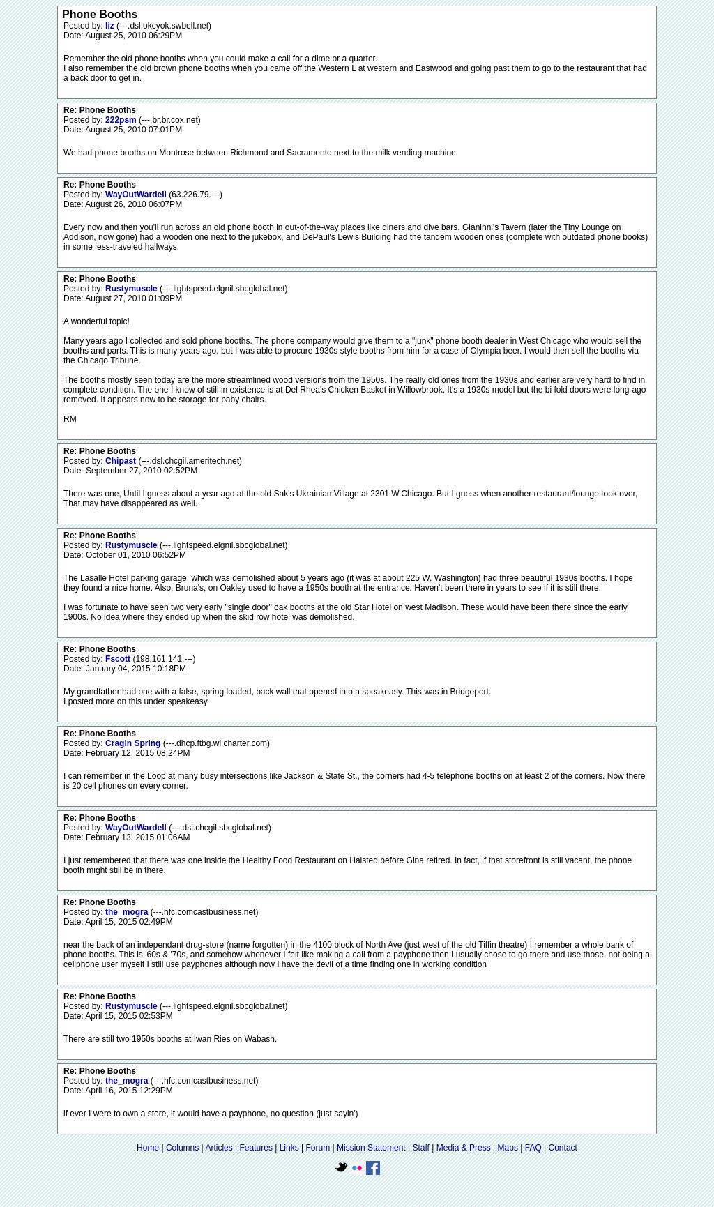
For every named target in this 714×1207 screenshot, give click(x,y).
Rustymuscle (132, 289)
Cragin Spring (134, 743)
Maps (508, 1148)
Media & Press (463, 1148)
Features (256, 1148)
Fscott (118, 659)
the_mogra (128, 912)
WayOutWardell (137, 194)
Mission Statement (371, 1148)
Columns (182, 1148)
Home (148, 1148)
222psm (122, 120)
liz (110, 26)
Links (289, 1148)
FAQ (533, 1148)
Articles (218, 1148)
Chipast (121, 461)
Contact (563, 1148)
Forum (318, 1148)
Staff (420, 1148)
